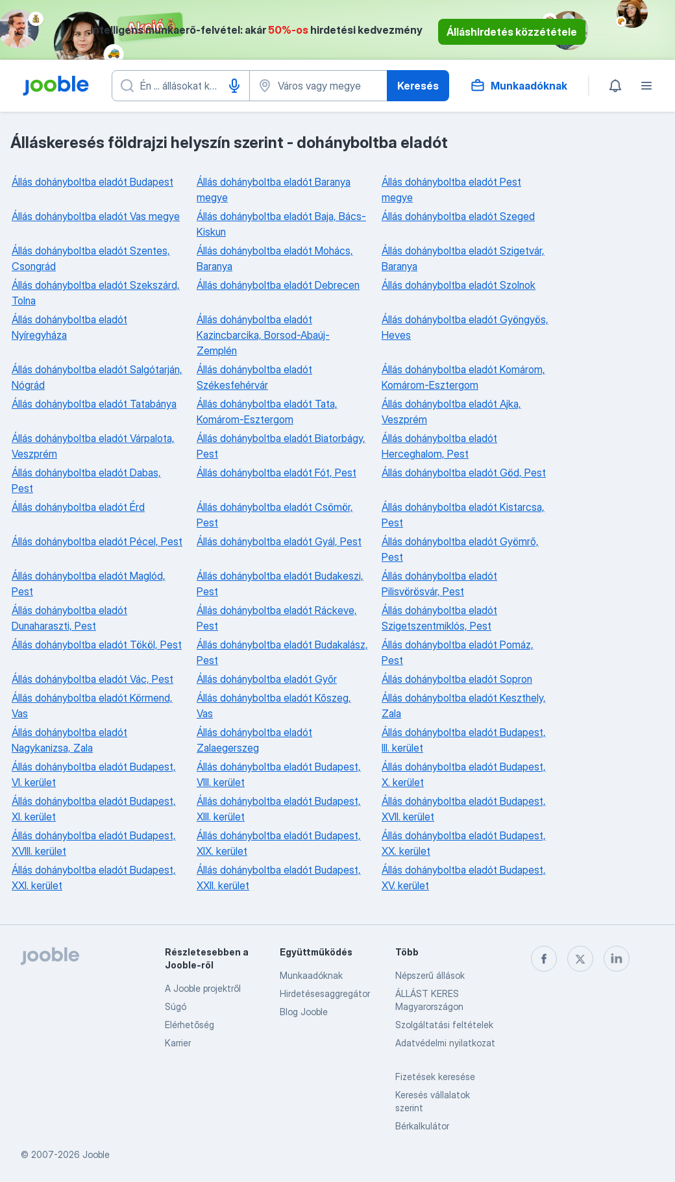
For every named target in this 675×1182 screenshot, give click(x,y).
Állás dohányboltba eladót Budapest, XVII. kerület (464, 808)
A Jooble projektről (203, 988)
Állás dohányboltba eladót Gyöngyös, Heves (465, 327)
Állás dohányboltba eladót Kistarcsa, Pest (463, 514)
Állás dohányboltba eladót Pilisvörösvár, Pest (439, 583)
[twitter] (580, 959)
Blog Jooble (304, 1011)
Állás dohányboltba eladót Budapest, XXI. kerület (94, 877)
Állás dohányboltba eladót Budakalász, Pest (282, 652)
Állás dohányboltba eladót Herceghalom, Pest (439, 446)
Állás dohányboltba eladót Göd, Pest (464, 472)
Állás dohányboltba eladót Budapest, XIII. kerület (279, 808)
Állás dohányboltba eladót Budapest (92, 181)
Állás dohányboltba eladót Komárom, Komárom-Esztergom (463, 377)
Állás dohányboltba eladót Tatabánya (94, 403)
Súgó (175, 1006)
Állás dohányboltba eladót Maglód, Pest (89, 583)
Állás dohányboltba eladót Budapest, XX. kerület (464, 843)
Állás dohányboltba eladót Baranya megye (273, 189)
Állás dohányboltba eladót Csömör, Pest (275, 514)
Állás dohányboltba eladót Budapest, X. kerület (464, 774)
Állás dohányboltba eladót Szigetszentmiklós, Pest (439, 618)
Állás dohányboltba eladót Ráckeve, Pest (277, 618)
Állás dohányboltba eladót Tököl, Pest (97, 644)
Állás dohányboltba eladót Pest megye (451, 189)
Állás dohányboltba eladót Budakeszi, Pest (280, 583)
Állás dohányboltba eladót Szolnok (458, 284)
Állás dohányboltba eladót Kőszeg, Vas (274, 705)
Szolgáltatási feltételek (444, 1024)
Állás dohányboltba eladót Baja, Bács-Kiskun (281, 224)
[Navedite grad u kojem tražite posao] (318, 85)
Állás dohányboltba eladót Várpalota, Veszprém (93, 446)
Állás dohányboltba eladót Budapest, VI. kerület (94, 774)
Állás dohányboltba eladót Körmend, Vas (92, 705)
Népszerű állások (430, 975)
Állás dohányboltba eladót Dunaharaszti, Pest (69, 618)
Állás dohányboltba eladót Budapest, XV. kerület (464, 877)
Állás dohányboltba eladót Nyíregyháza (69, 327)
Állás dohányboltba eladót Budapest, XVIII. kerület (94, 843)
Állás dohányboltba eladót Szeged (458, 216)
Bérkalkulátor (422, 1125)
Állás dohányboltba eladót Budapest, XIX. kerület (279, 843)
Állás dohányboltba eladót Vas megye (96, 216)
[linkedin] (617, 959)
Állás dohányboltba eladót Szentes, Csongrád (91, 258)
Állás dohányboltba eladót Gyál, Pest (279, 541)
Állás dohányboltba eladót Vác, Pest (92, 678)
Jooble (96, 1154)
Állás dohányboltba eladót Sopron (457, 678)
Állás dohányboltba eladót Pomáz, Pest (458, 652)
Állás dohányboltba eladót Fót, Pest (276, 472)
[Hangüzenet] (234, 86)
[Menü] (646, 85)
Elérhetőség (189, 1024)
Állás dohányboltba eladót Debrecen (278, 284)
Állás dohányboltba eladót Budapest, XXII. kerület (279, 877)
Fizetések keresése (435, 1076)
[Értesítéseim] (615, 85)
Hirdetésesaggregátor (325, 993)
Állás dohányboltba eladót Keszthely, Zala (464, 705)
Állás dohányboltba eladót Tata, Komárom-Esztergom (267, 411)
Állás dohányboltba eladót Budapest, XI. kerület (94, 808)
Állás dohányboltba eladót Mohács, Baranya (275, 258)
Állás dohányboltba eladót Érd (78, 506)
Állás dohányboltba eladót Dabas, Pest (86, 480)
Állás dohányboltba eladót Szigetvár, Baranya (463, 258)
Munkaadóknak (311, 975)
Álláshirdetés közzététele (512, 31)
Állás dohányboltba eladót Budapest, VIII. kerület (279, 774)
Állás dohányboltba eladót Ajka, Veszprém (451, 411)
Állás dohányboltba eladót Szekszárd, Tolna (96, 292)
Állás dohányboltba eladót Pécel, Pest (97, 541)
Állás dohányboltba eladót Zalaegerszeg (254, 740)
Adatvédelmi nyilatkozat (445, 1042)
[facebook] (544, 959)
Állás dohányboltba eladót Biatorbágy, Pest (281, 446)
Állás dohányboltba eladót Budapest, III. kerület (464, 740)
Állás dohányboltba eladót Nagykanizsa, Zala (69, 740)
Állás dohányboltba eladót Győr (267, 678)
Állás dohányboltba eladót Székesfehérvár (254, 377)
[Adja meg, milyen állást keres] (181, 85)
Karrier (178, 1042)
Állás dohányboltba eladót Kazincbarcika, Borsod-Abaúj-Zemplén (263, 335)
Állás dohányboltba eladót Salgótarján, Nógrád (97, 377)
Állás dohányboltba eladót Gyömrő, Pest (460, 549)
